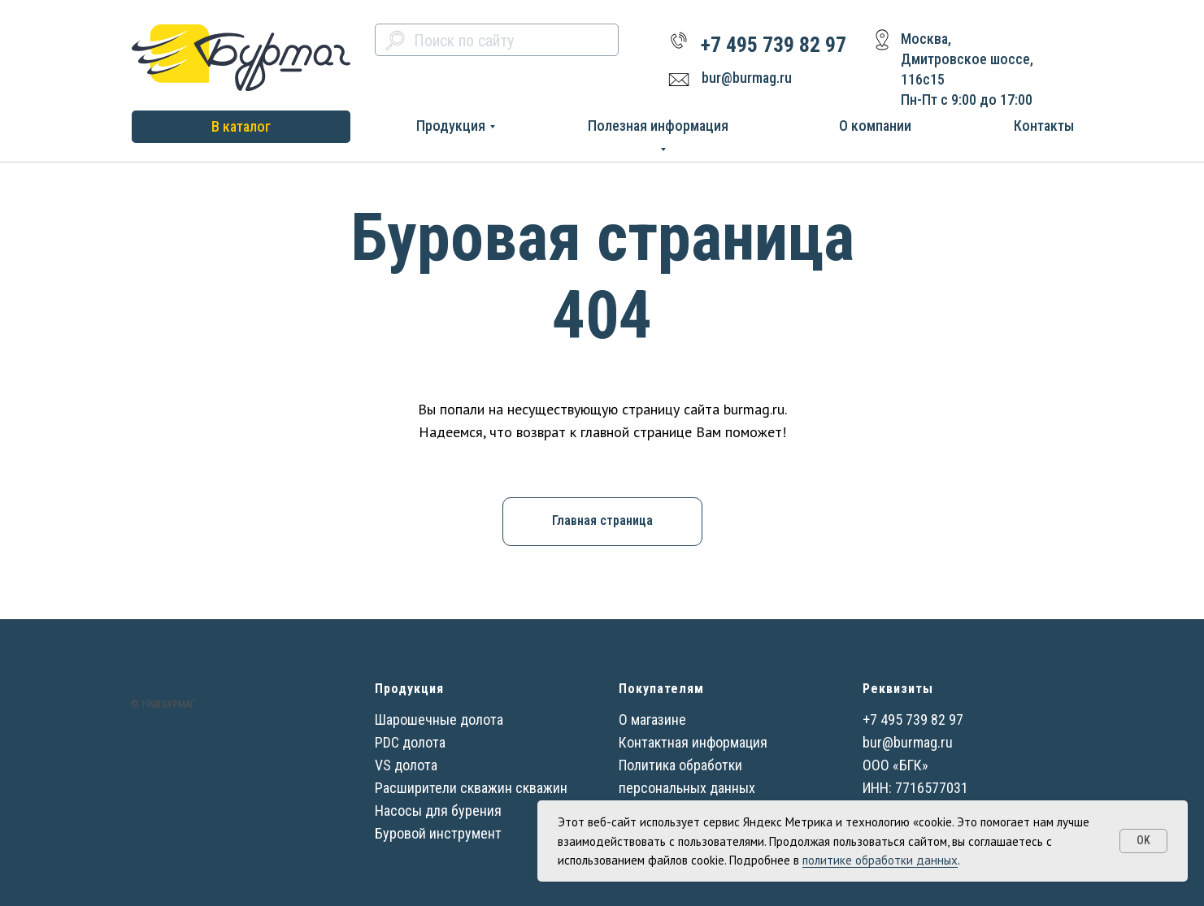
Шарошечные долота (439, 719)
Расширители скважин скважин (471, 787)
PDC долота (410, 742)
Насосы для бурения (438, 810)
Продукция (450, 125)
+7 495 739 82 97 (773, 45)
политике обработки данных (880, 860)
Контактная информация (693, 742)
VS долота (406, 765)
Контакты (1044, 125)
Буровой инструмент (438, 833)
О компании (875, 125)
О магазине (652, 719)
